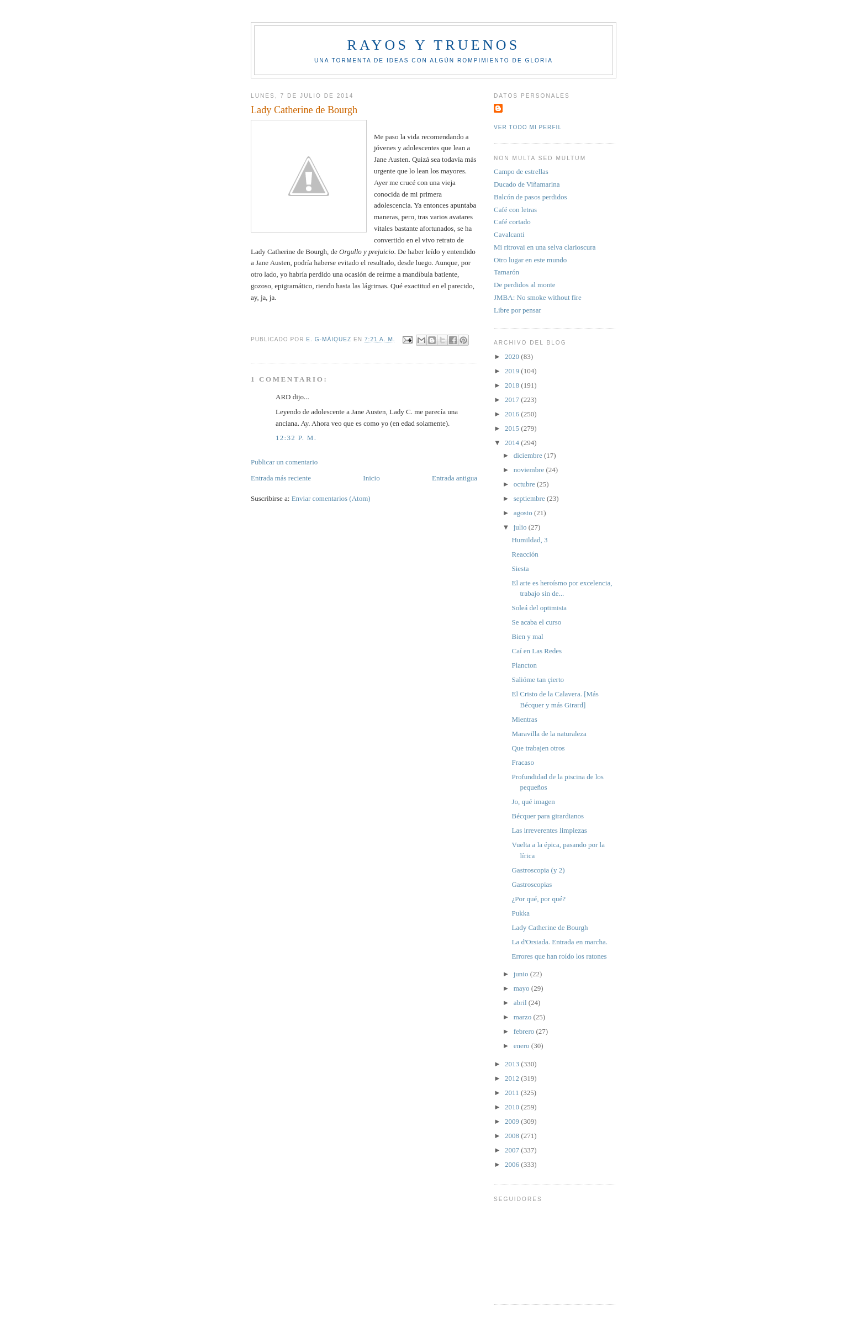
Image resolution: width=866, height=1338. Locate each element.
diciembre (529, 455)
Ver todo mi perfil (528, 127)
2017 (513, 399)
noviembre (530, 470)
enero (522, 1045)
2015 (513, 428)
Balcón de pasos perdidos (530, 197)
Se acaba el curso (536, 622)
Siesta (520, 568)
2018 (513, 385)
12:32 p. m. (296, 437)
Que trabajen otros (537, 748)
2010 (513, 1107)
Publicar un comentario (284, 462)
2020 (513, 356)
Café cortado (512, 222)
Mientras (524, 719)
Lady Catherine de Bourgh (549, 927)
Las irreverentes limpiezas (549, 830)
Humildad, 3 (529, 540)
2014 (513, 442)
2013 (513, 1064)
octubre (525, 484)
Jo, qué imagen (533, 801)
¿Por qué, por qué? (538, 899)
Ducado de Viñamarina (527, 184)
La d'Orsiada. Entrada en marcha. (559, 942)
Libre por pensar (517, 310)
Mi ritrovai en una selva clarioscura (544, 247)
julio (521, 527)
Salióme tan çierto (537, 679)
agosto (524, 513)
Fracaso (522, 762)
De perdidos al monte (525, 285)
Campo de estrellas (521, 171)
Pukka (520, 913)
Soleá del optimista (539, 608)
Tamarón (506, 272)
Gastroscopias (531, 884)
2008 (513, 1135)
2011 (513, 1092)
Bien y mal (527, 636)
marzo (524, 1017)
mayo (522, 988)
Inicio (371, 478)
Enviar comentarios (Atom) (331, 498)
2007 (513, 1150)
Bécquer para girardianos (547, 816)
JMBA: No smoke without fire (538, 297)
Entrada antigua (454, 478)
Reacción (524, 554)
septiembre (530, 498)
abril (521, 1002)
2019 (513, 371)
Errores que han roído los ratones (558, 956)
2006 (513, 1164)
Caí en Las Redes (536, 651)
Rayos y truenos (433, 45)
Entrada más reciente (281, 478)
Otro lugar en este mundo (530, 260)
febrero (525, 1031)
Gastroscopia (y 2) (537, 870)
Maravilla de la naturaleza (548, 733)
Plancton (524, 665)
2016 (513, 414)
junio (522, 974)
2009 (513, 1121)
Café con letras (515, 209)
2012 (513, 1078)
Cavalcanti (509, 234)
